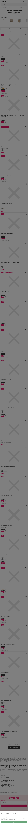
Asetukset (14, 825)
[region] (14, 819)
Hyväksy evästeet (14, 822)
